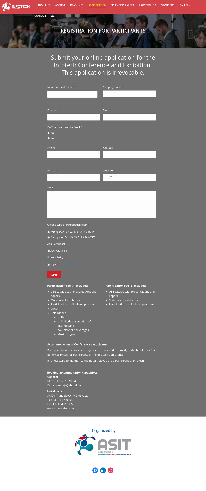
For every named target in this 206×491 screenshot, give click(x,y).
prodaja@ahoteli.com (69, 384)
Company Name (113, 87)
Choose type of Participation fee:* (68, 224)
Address (109, 147)
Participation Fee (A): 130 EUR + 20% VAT (73, 231)
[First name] (72, 94)
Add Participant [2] (58, 243)
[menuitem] (44, 5)
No (52, 138)
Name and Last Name (61, 87)
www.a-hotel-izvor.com (61, 407)
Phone (52, 147)
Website (108, 170)
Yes (52, 132)
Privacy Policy (56, 257)
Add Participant (58, 250)
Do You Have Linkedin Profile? (65, 127)
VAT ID (52, 170)
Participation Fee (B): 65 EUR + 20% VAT (72, 237)
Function (53, 110)
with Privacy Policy (69, 264)
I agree (64, 264)
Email (107, 110)
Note (50, 187)
